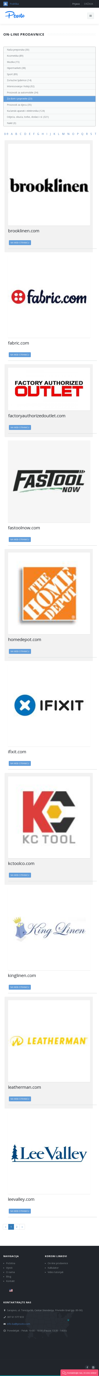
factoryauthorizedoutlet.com (36, 416)
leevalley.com (21, 1199)
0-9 (6, 134)
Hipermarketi (16, 68)
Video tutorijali (55, 1272)
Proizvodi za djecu (19, 104)
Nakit (11, 123)
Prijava (76, 3)
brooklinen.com (23, 231)
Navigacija (11, 1256)
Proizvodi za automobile (22, 92)
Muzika (13, 61)
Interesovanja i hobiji (21, 86)
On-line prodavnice (58, 1263)
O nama (10, 1272)
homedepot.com (24, 639)
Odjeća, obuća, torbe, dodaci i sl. (28, 116)
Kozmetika (15, 55)
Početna (10, 1263)
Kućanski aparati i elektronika (26, 110)
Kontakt (10, 1281)
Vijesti (9, 1267)
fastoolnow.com (24, 528)
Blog (8, 1276)
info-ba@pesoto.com (18, 1323)
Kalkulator (53, 1267)
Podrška (14, 3)
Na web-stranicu (20, 242)
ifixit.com (17, 752)
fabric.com (18, 343)
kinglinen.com (22, 975)
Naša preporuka (18, 49)
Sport (12, 74)
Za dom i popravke (19, 98)
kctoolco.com (21, 863)
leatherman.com (24, 1087)
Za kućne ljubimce (19, 80)
